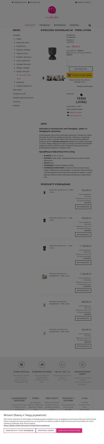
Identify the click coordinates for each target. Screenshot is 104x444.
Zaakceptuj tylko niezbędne (20, 430)
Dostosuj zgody (46, 430)
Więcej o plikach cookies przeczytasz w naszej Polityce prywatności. (27, 425)
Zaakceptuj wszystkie (69, 430)
